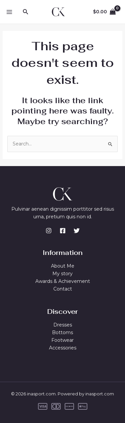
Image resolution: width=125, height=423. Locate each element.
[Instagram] (49, 231)
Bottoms (62, 332)
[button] (26, 12)
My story (62, 274)
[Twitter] (77, 231)
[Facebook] (63, 231)
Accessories (62, 348)
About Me (62, 266)
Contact (62, 289)
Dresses (62, 325)
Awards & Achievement (62, 281)
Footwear (62, 340)
